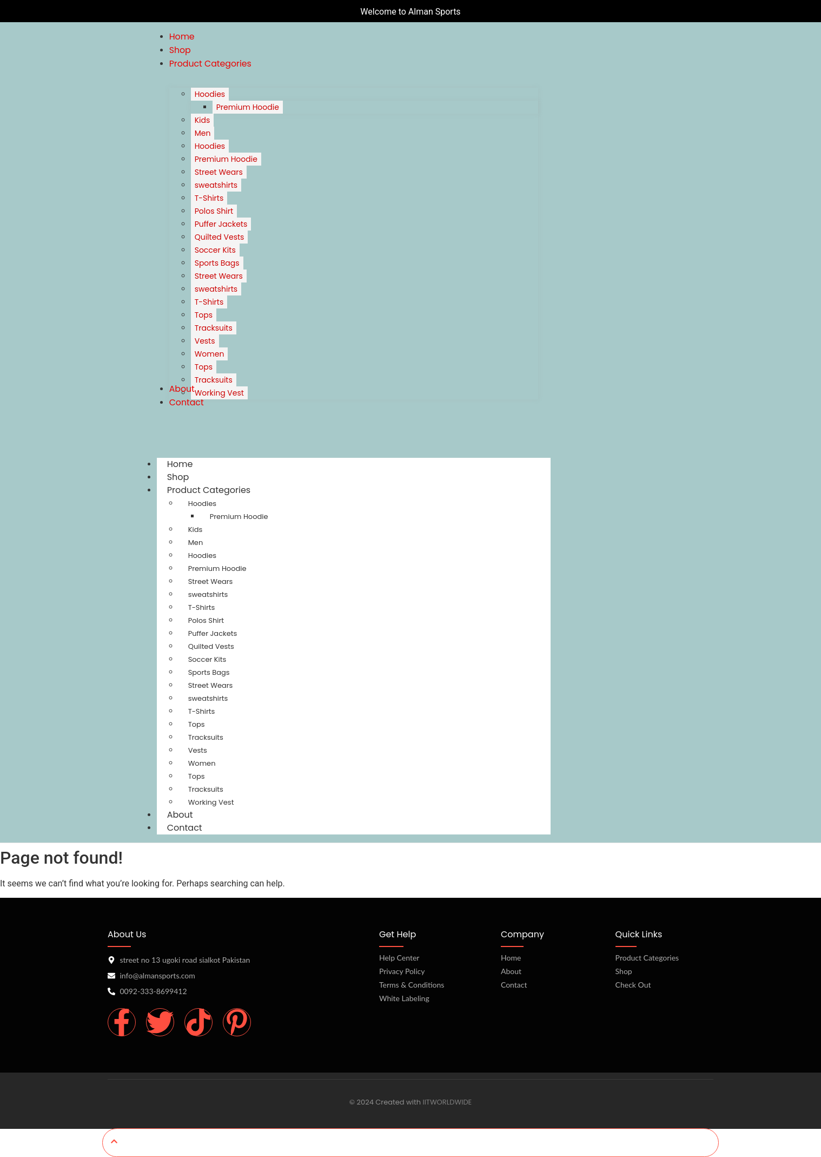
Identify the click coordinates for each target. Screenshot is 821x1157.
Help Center (399, 957)
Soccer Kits (207, 659)
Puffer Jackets (212, 633)
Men (195, 542)
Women (202, 763)
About (511, 971)
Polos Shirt (206, 620)
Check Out (633, 984)
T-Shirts (201, 607)
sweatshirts (208, 594)
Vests (197, 750)
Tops (196, 724)
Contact (184, 827)
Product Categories (219, 490)
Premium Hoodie (239, 516)
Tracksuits (205, 737)
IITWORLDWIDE (447, 1102)
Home (511, 957)
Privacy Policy (402, 971)
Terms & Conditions (411, 984)
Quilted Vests (211, 646)
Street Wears (210, 581)
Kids (195, 529)
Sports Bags (209, 672)
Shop (623, 971)
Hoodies (202, 503)
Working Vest (211, 802)
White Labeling (404, 998)
